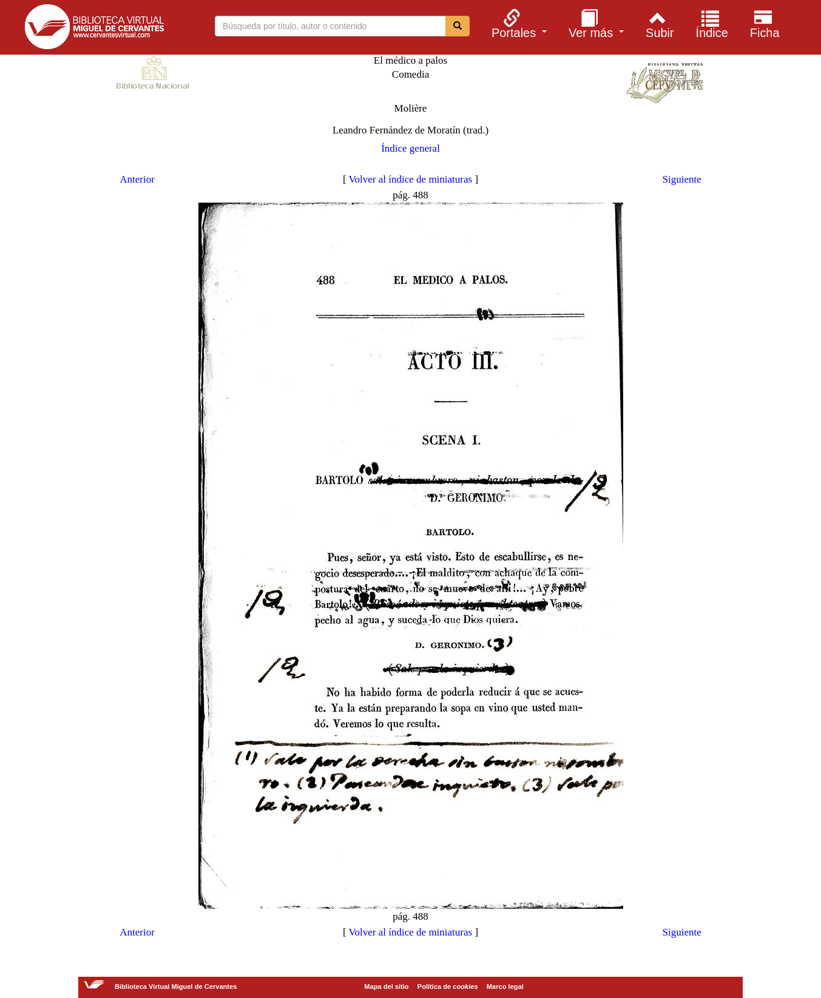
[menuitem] (517, 23)
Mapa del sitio (386, 986)
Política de (447, 986)
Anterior (137, 179)
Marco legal (505, 986)
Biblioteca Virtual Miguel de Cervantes (94, 29)
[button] (517, 23)
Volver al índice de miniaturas (411, 179)
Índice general (410, 148)
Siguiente (682, 179)
